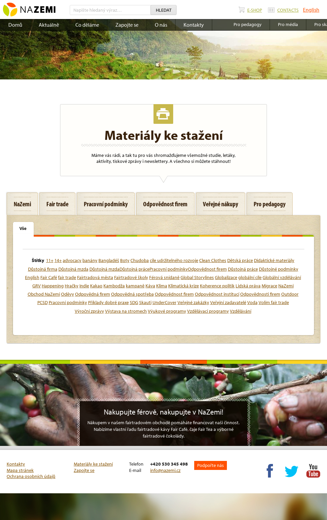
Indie (84, 286)
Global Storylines (197, 277)
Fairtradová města (95, 277)
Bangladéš (108, 260)
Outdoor (290, 294)
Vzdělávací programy (208, 311)
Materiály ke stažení (93, 464)
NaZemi (286, 286)
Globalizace (226, 277)
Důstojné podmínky (278, 269)
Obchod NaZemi (44, 294)
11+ (49, 260)
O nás (161, 24)
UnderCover (164, 302)
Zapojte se (126, 24)
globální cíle (250, 277)
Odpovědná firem (92, 294)
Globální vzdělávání (282, 277)
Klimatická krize (183, 286)
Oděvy (67, 294)
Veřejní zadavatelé (228, 302)
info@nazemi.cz (165, 470)
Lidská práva (248, 286)
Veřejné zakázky (193, 302)
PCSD (42, 302)
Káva (150, 286)
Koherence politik (217, 286)
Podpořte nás (210, 465)
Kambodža (114, 286)
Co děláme (87, 24)
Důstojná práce (243, 269)
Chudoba (139, 260)
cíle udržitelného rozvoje (174, 260)
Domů (15, 24)
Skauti (145, 302)
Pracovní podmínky (68, 302)
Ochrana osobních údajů (31, 476)
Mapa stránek (20, 470)
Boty (124, 260)
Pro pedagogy (248, 24)
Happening (53, 286)
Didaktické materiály (274, 260)
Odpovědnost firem (174, 294)
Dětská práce (240, 260)
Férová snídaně (164, 277)
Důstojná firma (42, 269)
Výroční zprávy (89, 311)
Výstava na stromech (126, 311)
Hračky (71, 286)
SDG (134, 302)
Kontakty (194, 24)
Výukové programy (167, 311)
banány (89, 260)
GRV (36, 286)
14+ (58, 260)
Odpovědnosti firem (260, 294)
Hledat (164, 10)
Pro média (288, 24)
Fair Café (48, 277)
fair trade (67, 277)
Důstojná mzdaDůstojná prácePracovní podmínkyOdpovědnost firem (158, 269)
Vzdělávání (240, 311)
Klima (161, 286)
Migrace (269, 286)
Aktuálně (49, 24)
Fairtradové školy (131, 277)
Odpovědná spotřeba (132, 294)
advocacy (72, 260)
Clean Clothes (212, 260)
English (311, 9)
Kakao (96, 286)
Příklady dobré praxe (108, 302)
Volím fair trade (274, 302)
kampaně (135, 286)
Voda (252, 302)
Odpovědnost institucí (217, 294)
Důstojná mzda (73, 269)
